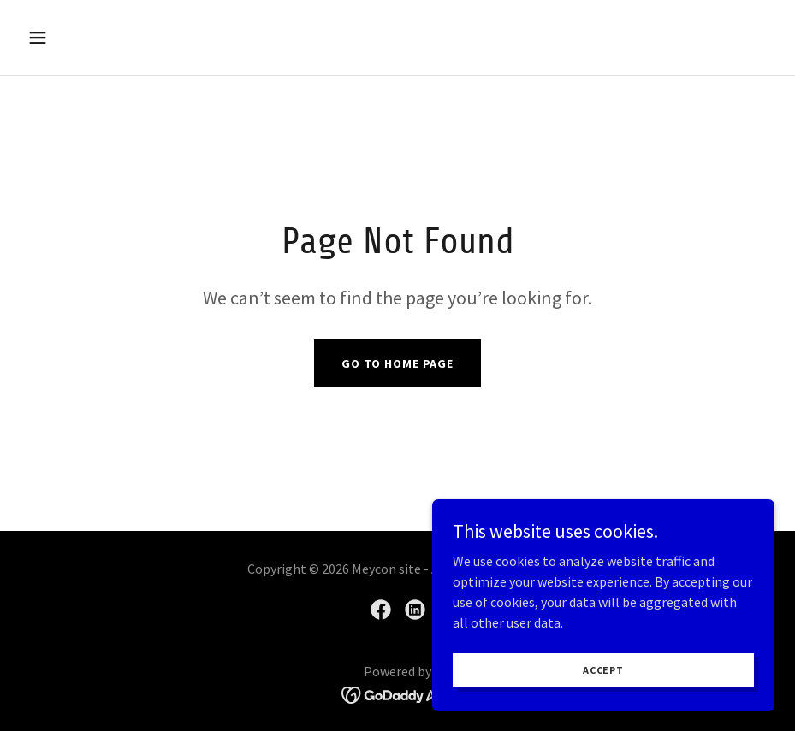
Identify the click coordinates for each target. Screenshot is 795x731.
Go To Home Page (397, 363)
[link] (381, 609)
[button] (107, 38)
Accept (603, 669)
